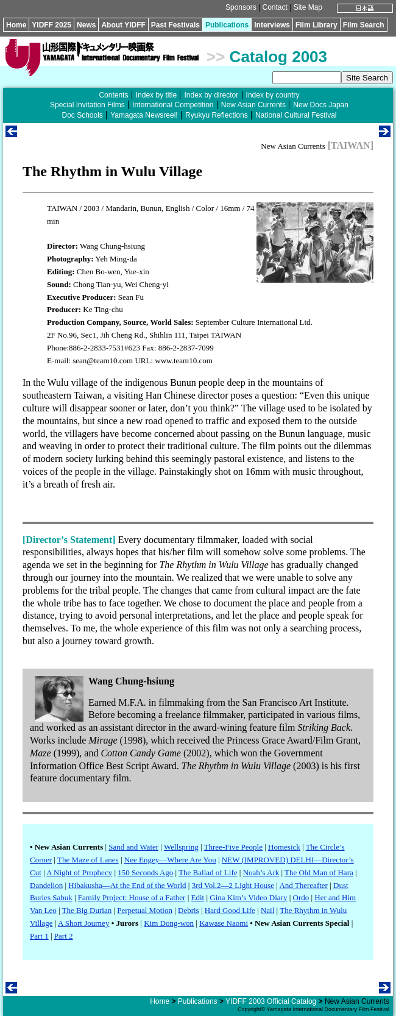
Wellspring (181, 846)
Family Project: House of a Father (132, 897)
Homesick (284, 846)
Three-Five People (233, 846)
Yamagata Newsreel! (144, 115)
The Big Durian (87, 910)
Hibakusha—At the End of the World (127, 885)
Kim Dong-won (169, 923)
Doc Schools (82, 115)
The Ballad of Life (208, 872)
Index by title (156, 95)
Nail (267, 910)
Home (16, 25)
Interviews (272, 25)
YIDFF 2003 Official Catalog (270, 1001)
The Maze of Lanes (88, 859)
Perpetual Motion (144, 910)
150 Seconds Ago (145, 872)
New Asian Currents (253, 105)
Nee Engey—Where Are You (170, 859)
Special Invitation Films (87, 105)
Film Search (363, 25)
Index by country (273, 95)
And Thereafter (303, 885)
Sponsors (240, 7)
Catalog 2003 (278, 57)
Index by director (211, 95)
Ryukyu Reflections (216, 115)
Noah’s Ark (261, 872)
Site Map (308, 7)
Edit (197, 897)
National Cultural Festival (295, 115)
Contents (113, 95)
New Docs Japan (320, 105)
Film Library (316, 25)
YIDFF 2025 (51, 25)
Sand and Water (133, 846)
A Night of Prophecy (79, 872)
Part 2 (63, 935)
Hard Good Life (230, 910)
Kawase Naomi (223, 923)
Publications (227, 25)
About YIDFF (123, 25)
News (86, 25)
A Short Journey (84, 923)
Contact (274, 7)
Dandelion (46, 885)
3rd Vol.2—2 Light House (233, 885)
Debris (188, 910)
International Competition (172, 105)
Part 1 (39, 935)
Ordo (301, 897)
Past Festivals (175, 25)
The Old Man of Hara (319, 872)
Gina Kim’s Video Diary (248, 897)
